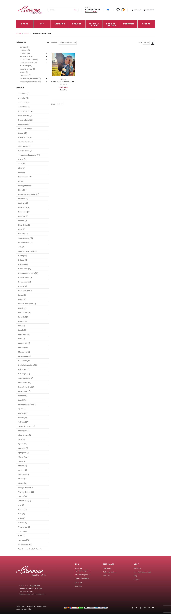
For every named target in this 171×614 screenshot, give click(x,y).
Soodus (146, 24)
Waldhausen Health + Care (28, 549)
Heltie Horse (63, 87)
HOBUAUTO (23, 50)
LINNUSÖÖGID (24, 75)
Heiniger (21, 260)
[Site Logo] (30, 10)
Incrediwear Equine (25, 304)
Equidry (21, 203)
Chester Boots (24, 150)
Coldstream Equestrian (27, 155)
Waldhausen (23, 544)
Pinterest (140, 607)
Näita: (140, 43)
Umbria (21, 509)
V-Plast (21, 523)
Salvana (21, 422)
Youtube (144, 607)
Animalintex (22, 107)
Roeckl (21, 417)
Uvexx (20, 518)
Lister (20, 339)
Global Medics (24, 242)
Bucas (20, 133)
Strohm (21, 470)
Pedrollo (21, 396)
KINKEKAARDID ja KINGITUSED (28, 78)
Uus (42, 24)
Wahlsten (22, 540)
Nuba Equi (22, 374)
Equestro (21, 199)
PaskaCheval (23, 391)
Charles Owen (23, 142)
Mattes (21, 347)
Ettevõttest (137, 568)
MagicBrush (22, 343)
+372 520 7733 (27, 591)
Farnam (21, 221)
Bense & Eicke (23, 120)
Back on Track (24, 115)
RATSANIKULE (59, 24)
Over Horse (22, 382)
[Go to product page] (63, 64)
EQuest (21, 190)
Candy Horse (23, 137)
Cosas (20, 159)
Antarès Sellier (23, 111)
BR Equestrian (23, 129)
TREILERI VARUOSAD (26, 69)
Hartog (21, 256)
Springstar (22, 452)
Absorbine (22, 94)
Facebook (132, 607)
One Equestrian (24, 378)
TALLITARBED (129, 24)
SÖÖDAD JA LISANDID (94, 25)
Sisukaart (78, 586)
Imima (20, 299)
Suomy (21, 483)
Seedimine (63, 79)
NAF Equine (22, 361)
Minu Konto (107, 568)
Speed (20, 444)
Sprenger (22, 448)
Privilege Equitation (25, 404)
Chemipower (23, 146)
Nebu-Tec (22, 369)
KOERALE (22, 72)
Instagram (149, 607)
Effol (20, 172)
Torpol (21, 496)
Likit (19, 326)
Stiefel (20, 461)
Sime (20, 439)
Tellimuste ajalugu (109, 572)
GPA (20, 247)
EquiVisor (21, 216)
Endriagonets (23, 186)
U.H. (19, 505)
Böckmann (22, 124)
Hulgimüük (78, 582)
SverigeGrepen (24, 488)
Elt (19, 181)
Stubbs (21, 479)
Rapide (21, 413)
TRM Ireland (22, 501)
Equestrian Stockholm (26, 194)
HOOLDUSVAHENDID (26, 63)
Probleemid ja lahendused (28, 82)
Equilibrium (22, 207)
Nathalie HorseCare (26, 365)
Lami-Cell (22, 317)
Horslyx (21, 286)
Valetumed (22, 527)
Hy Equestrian (23, 291)
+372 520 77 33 (92, 9)
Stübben (21, 474)
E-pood (24, 24)
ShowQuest (22, 431)
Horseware (22, 282)
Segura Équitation (25, 426)
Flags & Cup (23, 225)
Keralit (20, 308)
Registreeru (149, 10)
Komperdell (22, 312)
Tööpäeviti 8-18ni (91, 12)
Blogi (135, 576)
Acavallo (21, 98)
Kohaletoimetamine (82, 578)
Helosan (21, 264)
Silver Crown (23, 435)
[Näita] (146, 43)
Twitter (136, 607)
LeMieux (21, 321)
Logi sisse (136, 10)
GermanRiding (23, 238)
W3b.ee (30, 609)
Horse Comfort (24, 277)
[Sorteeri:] (68, 43)
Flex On (21, 234)
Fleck (20, 229)
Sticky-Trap (22, 457)
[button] (152, 43)
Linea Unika (22, 334)
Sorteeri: (54, 43)
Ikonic (20, 295)
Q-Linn (20, 409)
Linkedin (153, 607)
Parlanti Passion (24, 387)
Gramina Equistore (25, 251)
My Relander (23, 356)
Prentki (21, 400)
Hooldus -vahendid (111, 25)
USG (20, 514)
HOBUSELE (76, 24)
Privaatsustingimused (83, 575)
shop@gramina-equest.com (34, 594)
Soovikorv (106, 576)
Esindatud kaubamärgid (142, 572)
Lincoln (21, 330)
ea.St (20, 164)
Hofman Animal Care (26, 273)
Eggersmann (23, 177)
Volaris (21, 531)
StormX (21, 466)
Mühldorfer (22, 352)
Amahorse (22, 102)
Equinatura (22, 212)
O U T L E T (23, 47)
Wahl (20, 536)
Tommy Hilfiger (24, 492)
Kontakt (136, 580)
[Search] (75, 10)
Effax (20, 168)
